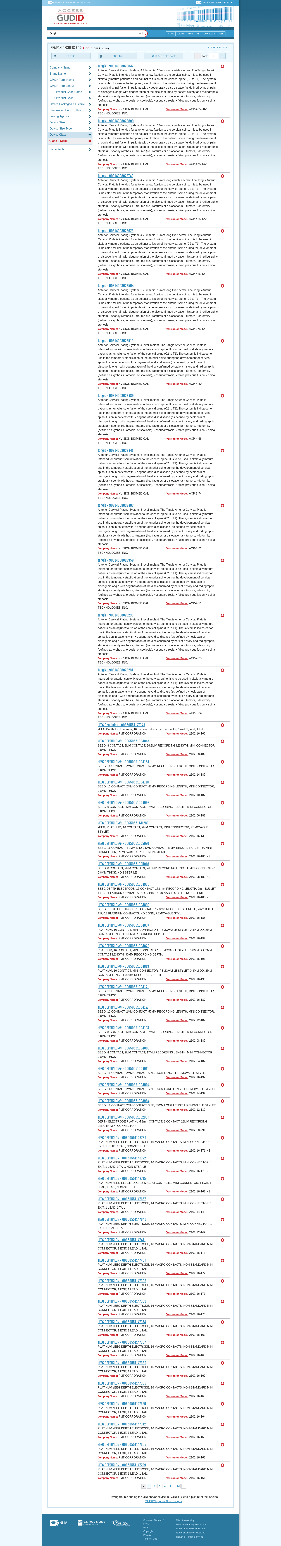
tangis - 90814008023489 (116, 396)
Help (221, 33)
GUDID (71, 16)
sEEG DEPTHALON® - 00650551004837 (123, 925)
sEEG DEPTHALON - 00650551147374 (122, 1322)
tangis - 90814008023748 (115, 176)
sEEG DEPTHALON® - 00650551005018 (123, 864)
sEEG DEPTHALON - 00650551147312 (122, 1424)
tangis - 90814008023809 (116, 121)
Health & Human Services (189, 1536)
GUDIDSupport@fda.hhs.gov (163, 1501)
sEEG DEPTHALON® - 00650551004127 (123, 1007)
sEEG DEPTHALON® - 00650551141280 (123, 823)
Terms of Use (150, 1538)
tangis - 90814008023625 (116, 231)
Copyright (148, 1531)
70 (178, 1486)
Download (209, 33)
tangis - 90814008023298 (116, 615)
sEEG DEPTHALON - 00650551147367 (122, 1342)
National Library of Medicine (72, 2)
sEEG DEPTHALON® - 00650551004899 (123, 905)
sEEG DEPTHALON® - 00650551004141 (123, 987)
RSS (145, 1527)
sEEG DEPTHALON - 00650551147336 (122, 1383)
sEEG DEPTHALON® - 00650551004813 (123, 966)
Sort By (117, 56)
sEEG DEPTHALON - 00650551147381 (122, 1301)
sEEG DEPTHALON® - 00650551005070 (123, 843)
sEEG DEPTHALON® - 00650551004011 (123, 1069)
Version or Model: (177, 109)
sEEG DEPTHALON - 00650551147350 (122, 1363)
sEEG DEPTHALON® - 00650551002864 (123, 1117)
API (198, 33)
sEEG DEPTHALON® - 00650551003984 (123, 1101)
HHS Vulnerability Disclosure (191, 1524)
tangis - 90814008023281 (115, 670)
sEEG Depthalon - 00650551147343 (121, 725)
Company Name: (108, 109)
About (180, 33)
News (190, 33)
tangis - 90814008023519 (115, 341)
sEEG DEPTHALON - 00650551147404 (122, 1260)
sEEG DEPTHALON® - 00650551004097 (123, 803)
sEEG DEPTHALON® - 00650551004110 (123, 782)
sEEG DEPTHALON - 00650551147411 (122, 1240)
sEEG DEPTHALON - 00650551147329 (122, 1404)
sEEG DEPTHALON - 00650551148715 (122, 1178)
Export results (217, 47)
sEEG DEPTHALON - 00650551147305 (122, 1445)
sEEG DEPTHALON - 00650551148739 (122, 1138)
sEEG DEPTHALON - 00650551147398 (122, 1281)
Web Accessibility (185, 1520)
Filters (71, 56)
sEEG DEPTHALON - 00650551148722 (122, 1158)
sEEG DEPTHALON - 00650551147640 (122, 1219)
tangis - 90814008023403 (116, 505)
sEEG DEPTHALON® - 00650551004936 (123, 884)
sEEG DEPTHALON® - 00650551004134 (123, 762)
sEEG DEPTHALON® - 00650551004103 (123, 1028)
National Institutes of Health (190, 1528)
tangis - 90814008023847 (115, 66)
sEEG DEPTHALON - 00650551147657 (122, 1199)
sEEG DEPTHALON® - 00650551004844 (123, 741)
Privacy (147, 1535)
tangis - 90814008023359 (116, 560)
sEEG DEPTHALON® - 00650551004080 (123, 1048)
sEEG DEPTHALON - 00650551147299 (122, 1465)
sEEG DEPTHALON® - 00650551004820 (123, 946)
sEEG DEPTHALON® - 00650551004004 (123, 1085)
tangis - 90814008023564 (116, 286)
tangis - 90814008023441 (115, 450)
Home (171, 33)
